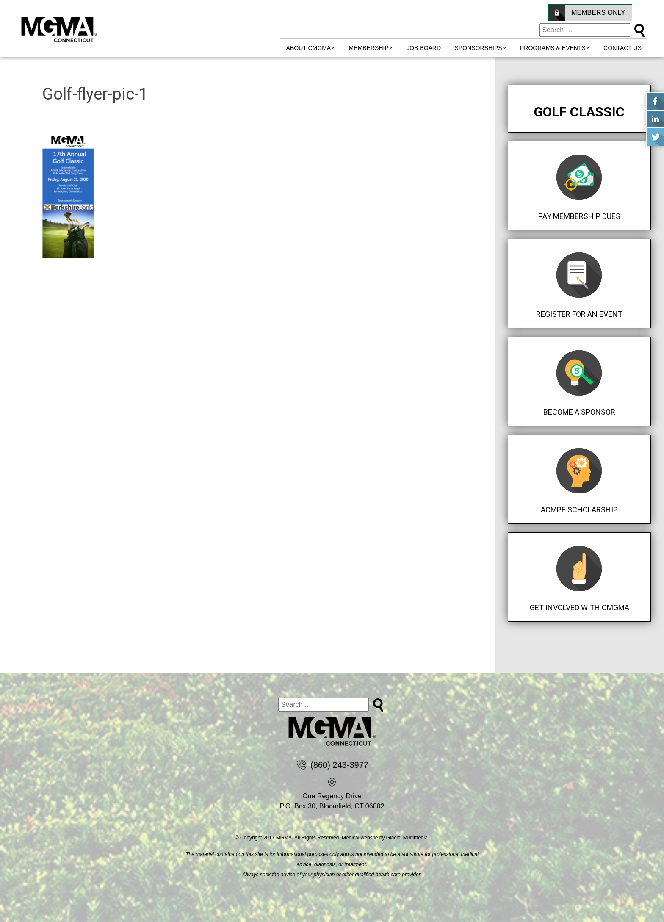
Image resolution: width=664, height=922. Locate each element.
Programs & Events (553, 47)
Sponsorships (478, 47)
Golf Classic (579, 112)
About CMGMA (308, 47)
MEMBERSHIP (369, 47)
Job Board (424, 47)
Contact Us (622, 47)
